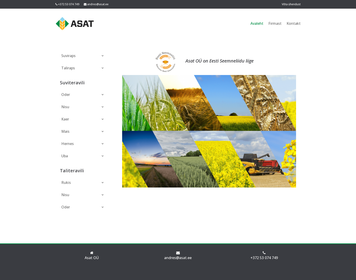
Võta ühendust (291, 4)
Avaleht (256, 23)
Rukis (66, 182)
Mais (65, 131)
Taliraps (68, 67)
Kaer (65, 119)
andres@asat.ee (98, 4)
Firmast (275, 23)
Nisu (65, 106)
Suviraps (68, 55)
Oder (65, 94)
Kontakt (294, 23)
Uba (64, 155)
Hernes (67, 143)
